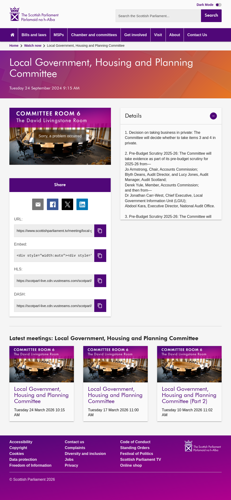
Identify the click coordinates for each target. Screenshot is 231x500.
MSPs (59, 35)
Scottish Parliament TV (140, 460)
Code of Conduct (135, 442)
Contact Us (197, 35)
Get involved (135, 35)
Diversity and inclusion (85, 454)
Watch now (32, 45)
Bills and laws (34, 35)
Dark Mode (209, 5)
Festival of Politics (136, 454)
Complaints (75, 448)
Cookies (16, 454)
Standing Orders (135, 448)
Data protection (23, 460)
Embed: (20, 244)
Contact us (74, 442)
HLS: (18, 269)
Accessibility (20, 442)
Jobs (69, 460)
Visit (158, 35)
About (174, 35)
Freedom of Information (30, 465)
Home (14, 45)
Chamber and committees (94, 35)
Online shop (131, 465)
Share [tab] (60, 185)
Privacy (71, 465)
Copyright (18, 448)
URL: (18, 219)
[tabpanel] (60, 254)
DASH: (20, 294)
